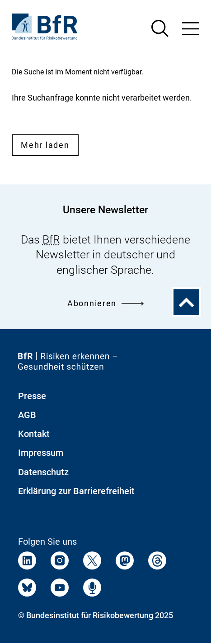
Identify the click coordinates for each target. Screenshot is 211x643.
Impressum (40, 452)
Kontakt (34, 433)
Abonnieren (105, 303)
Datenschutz (43, 472)
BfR (51, 239)
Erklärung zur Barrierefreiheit (76, 491)
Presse (32, 395)
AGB (27, 414)
